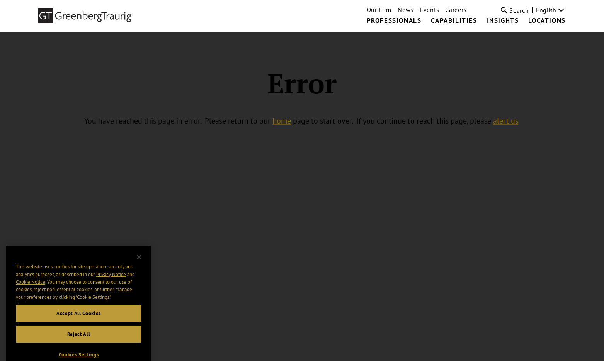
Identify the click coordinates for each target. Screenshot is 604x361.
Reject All (78, 339)
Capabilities (454, 21)
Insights (503, 21)
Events (429, 9)
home (281, 121)
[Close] (139, 262)
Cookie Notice (30, 287)
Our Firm (379, 9)
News (405, 9)
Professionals (394, 21)
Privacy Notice (111, 280)
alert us (505, 121)
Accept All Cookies (78, 319)
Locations (546, 21)
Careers (455, 9)
